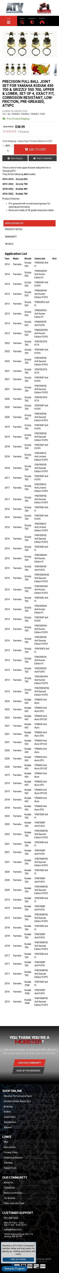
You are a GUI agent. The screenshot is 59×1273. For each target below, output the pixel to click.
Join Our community (29, 1063)
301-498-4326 (11, 1218)
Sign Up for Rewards (28, 1070)
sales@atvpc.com (13, 1229)
